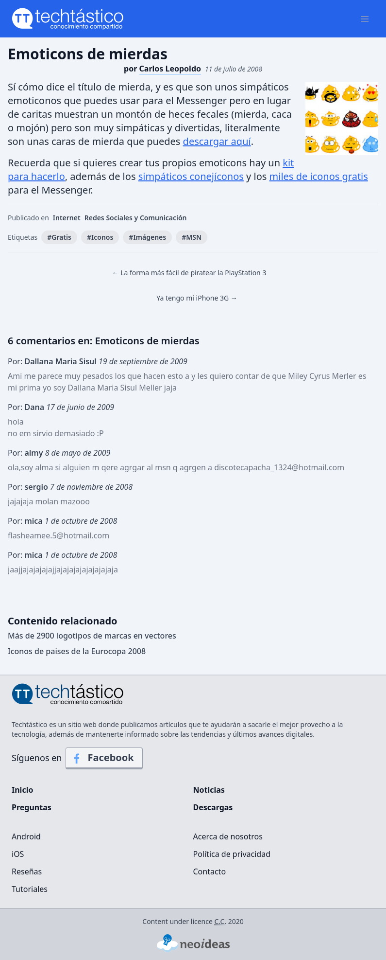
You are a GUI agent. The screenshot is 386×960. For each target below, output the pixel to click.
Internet (67, 217)
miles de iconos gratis (318, 176)
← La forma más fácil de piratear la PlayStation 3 (189, 272)
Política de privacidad (232, 854)
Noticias (209, 789)
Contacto (209, 871)
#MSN (191, 237)
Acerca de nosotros (228, 836)
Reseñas (27, 871)
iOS (18, 854)
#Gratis (59, 237)
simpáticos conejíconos (191, 176)
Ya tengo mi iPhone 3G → (196, 297)
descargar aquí (217, 141)
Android (26, 836)
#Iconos (100, 237)
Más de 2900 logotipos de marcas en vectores (92, 635)
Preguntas (31, 807)
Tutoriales (30, 889)
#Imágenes (147, 237)
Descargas (213, 807)
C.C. (221, 921)
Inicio (22, 789)
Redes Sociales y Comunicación (135, 217)
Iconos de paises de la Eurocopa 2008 (77, 651)
